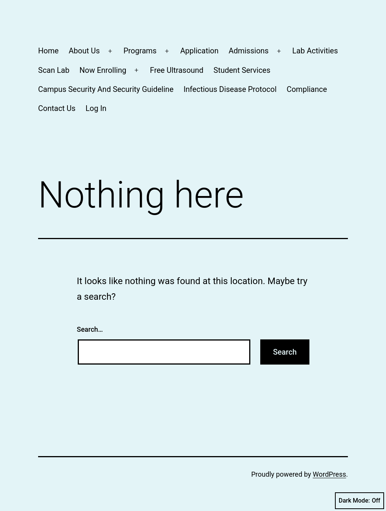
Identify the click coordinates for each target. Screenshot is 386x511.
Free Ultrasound (176, 70)
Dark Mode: (359, 500)
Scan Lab (53, 70)
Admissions (249, 50)
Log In (96, 108)
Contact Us (56, 108)
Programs (140, 50)
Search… (90, 329)
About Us (84, 50)
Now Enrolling (102, 70)
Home (48, 50)
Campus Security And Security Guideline (105, 89)
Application (199, 50)
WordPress (329, 474)
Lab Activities (315, 50)
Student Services (241, 70)
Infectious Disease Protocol (230, 89)
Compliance (307, 89)
